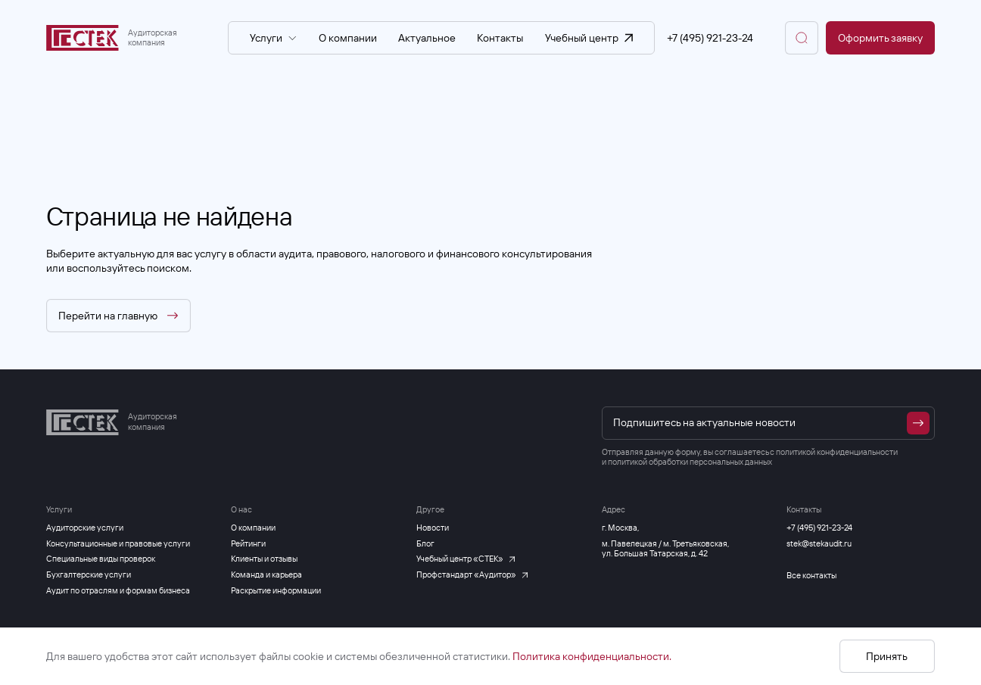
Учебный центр (589, 38)
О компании (348, 38)
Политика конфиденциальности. (591, 656)
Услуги (273, 38)
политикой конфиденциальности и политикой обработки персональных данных (750, 457)
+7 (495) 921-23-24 (710, 38)
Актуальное (427, 38)
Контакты (500, 38)
